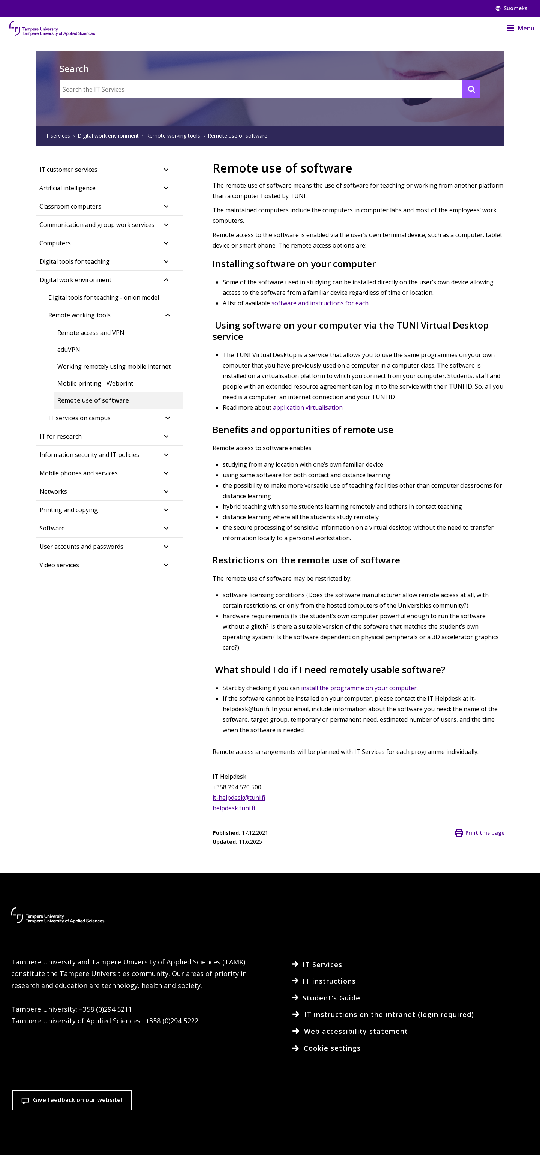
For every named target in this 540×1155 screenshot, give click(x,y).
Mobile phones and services (78, 473)
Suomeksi (512, 8)
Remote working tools (79, 315)
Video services (59, 565)
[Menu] (515, 28)
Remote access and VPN (90, 333)
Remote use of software (93, 400)
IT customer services (68, 169)
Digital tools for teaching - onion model (103, 297)
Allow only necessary (486, 1116)
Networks (53, 491)
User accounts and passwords (81, 546)
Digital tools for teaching (74, 261)
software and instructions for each (320, 303)
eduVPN (68, 349)
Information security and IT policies (89, 455)
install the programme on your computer (359, 688)
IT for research (60, 436)
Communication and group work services (96, 225)
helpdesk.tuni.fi (234, 808)
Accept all (397, 1116)
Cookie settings (308, 1116)
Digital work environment (75, 280)
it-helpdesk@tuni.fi (239, 797)
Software (52, 528)
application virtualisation (308, 407)
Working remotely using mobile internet (114, 366)
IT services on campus (79, 418)
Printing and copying (68, 510)
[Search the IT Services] (270, 89)
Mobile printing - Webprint (95, 383)
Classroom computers (70, 206)
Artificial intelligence (67, 188)
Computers (55, 243)
